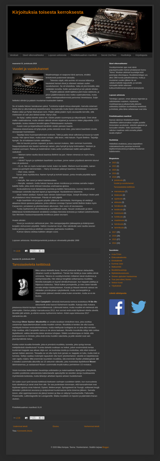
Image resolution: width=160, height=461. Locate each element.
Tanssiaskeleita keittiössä (31, 264)
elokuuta (118, 202)
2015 (114, 239)
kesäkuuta (118, 209)
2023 (114, 163)
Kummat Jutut (117, 264)
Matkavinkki (116, 267)
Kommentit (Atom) (24, 431)
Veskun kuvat (117, 283)
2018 (114, 177)
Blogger (105, 447)
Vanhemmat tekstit (91, 426)
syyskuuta (118, 199)
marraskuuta (119, 191)
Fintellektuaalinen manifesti (84, 55)
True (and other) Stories (121, 279)
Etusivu (56, 426)
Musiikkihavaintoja (119, 270)
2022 (114, 166)
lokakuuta (118, 195)
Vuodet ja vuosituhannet (30, 69)
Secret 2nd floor (108, 55)
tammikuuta (119, 228)
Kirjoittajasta (141, 55)
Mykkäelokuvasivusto (120, 273)
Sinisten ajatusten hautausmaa (124, 276)
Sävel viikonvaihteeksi (33, 55)
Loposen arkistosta (57, 55)
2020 (114, 170)
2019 (114, 173)
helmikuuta (119, 224)
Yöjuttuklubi (116, 286)
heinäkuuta (119, 206)
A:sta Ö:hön (116, 254)
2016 (114, 236)
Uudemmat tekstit (20, 426)
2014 (114, 243)
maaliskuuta (119, 220)
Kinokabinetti (117, 261)
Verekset (14, 55)
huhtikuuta (118, 217)
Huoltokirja (126, 55)
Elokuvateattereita (119, 257)
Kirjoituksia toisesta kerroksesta (47, 12)
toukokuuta (119, 213)
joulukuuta (118, 180)
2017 (114, 232)
